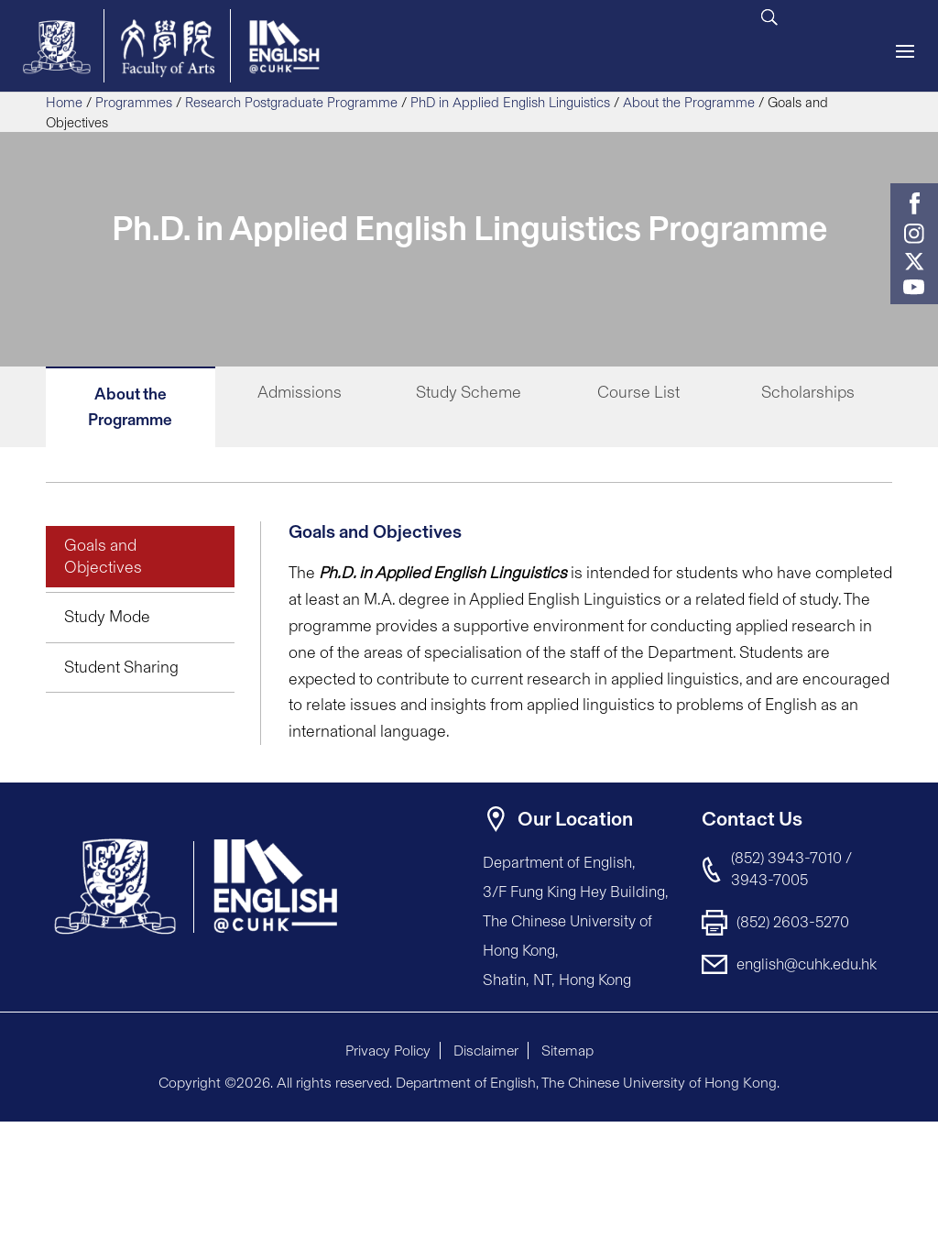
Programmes (133, 102)
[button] (874, 1137)
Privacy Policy (388, 1050)
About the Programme (689, 102)
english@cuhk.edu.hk (806, 964)
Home (64, 102)
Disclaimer (485, 1050)
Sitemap (567, 1050)
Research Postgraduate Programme (291, 102)
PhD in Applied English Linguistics (510, 102)
